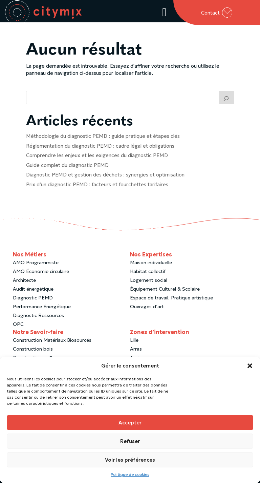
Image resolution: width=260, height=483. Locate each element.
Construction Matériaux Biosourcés (52, 343)
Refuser (130, 441)
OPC (18, 327)
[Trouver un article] (226, 100)
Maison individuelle (151, 265)
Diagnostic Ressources (38, 318)
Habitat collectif (148, 274)
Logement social (148, 283)
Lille (134, 343)
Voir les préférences (130, 460)
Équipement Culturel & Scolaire (165, 292)
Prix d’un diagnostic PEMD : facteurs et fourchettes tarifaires (97, 187)
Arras (136, 352)
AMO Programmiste (36, 265)
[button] (249, 365)
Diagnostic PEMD (33, 301)
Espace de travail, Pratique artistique (171, 301)
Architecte (24, 283)
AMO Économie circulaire (41, 274)
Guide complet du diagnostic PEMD (67, 168)
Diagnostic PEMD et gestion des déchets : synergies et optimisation (105, 177)
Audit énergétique (33, 292)
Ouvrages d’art (147, 310)
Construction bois (33, 352)
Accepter (130, 422)
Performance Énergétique (42, 310)
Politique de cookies (130, 474)
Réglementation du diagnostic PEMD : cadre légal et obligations (100, 149)
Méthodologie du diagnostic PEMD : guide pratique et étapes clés (103, 139)
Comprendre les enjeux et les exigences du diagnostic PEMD (97, 158)
